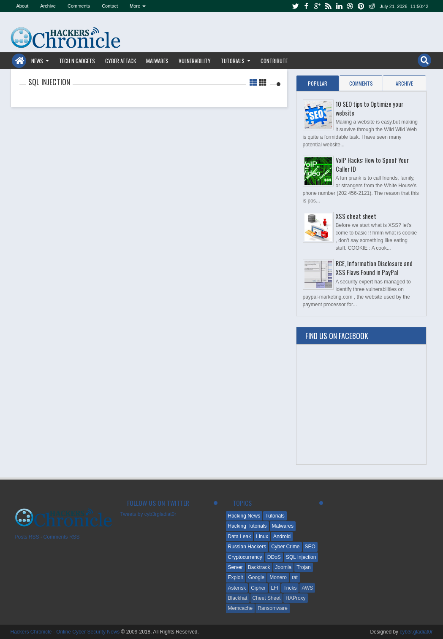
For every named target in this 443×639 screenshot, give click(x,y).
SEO (310, 547)
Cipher (258, 588)
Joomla (283, 567)
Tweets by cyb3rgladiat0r (148, 514)
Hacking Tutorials (247, 526)
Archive (48, 5)
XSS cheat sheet (356, 216)
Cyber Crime (285, 547)
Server (235, 567)
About (22, 5)
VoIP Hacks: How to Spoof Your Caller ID (372, 164)
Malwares (157, 61)
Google (256, 577)
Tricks (290, 588)
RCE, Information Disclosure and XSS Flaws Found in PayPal (374, 268)
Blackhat (237, 598)
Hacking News (244, 516)
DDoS (274, 557)
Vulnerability (195, 61)
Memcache (240, 608)
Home (19, 61)
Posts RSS (27, 537)
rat (295, 577)
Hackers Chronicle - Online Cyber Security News (66, 632)
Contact (110, 5)
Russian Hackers (247, 547)
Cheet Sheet (267, 598)
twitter (295, 6)
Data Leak (239, 536)
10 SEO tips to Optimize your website (369, 108)
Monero (278, 577)
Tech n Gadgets (77, 61)
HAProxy (295, 598)
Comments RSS (61, 537)
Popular (317, 83)
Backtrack (259, 567)
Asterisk (237, 588)
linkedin (339, 6)
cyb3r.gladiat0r (416, 632)
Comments (79, 5)
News (37, 61)
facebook (306, 6)
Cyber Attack (120, 61)
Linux (262, 536)
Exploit (235, 577)
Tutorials (233, 61)
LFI (274, 588)
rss (328, 6)
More (135, 5)
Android (282, 536)
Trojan (303, 567)
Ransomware (273, 608)
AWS (307, 588)
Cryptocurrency (245, 557)
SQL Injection (301, 557)
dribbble (350, 6)
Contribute (274, 61)
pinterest (361, 6)
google (317, 6)
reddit (372, 6)
